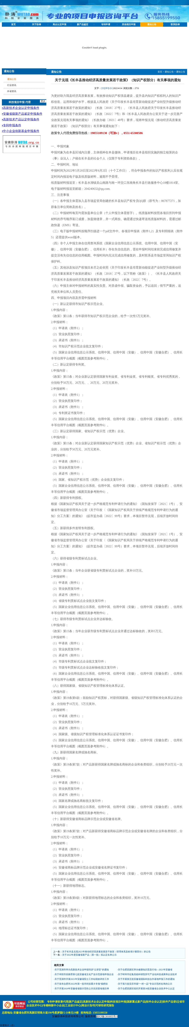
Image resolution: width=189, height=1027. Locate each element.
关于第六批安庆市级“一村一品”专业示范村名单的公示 (145, 983)
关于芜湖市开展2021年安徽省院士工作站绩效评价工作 (82, 979)
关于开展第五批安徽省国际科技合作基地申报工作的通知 (146, 979)
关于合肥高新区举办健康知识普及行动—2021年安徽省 (145, 969)
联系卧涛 (175, 24)
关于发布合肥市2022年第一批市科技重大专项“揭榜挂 (81, 983)
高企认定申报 (59, 24)
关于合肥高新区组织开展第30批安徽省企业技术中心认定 (146, 988)
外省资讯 (11, 91)
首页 (13, 24)
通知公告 (151, 24)
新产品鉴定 (82, 24)
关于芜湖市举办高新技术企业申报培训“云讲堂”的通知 (82, 969)
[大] (103, 88)
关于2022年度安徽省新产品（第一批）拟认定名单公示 (89, 955)
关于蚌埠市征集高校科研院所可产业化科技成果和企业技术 (147, 974)
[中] (107, 88)
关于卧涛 (36, 24)
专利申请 (105, 24)
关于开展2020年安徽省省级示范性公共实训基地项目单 (82, 988)
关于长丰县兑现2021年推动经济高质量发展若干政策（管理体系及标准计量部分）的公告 (106, 951)
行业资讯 (11, 85)
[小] (110, 88)
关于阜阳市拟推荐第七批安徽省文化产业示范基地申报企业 (84, 974)
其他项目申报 (129, 24)
